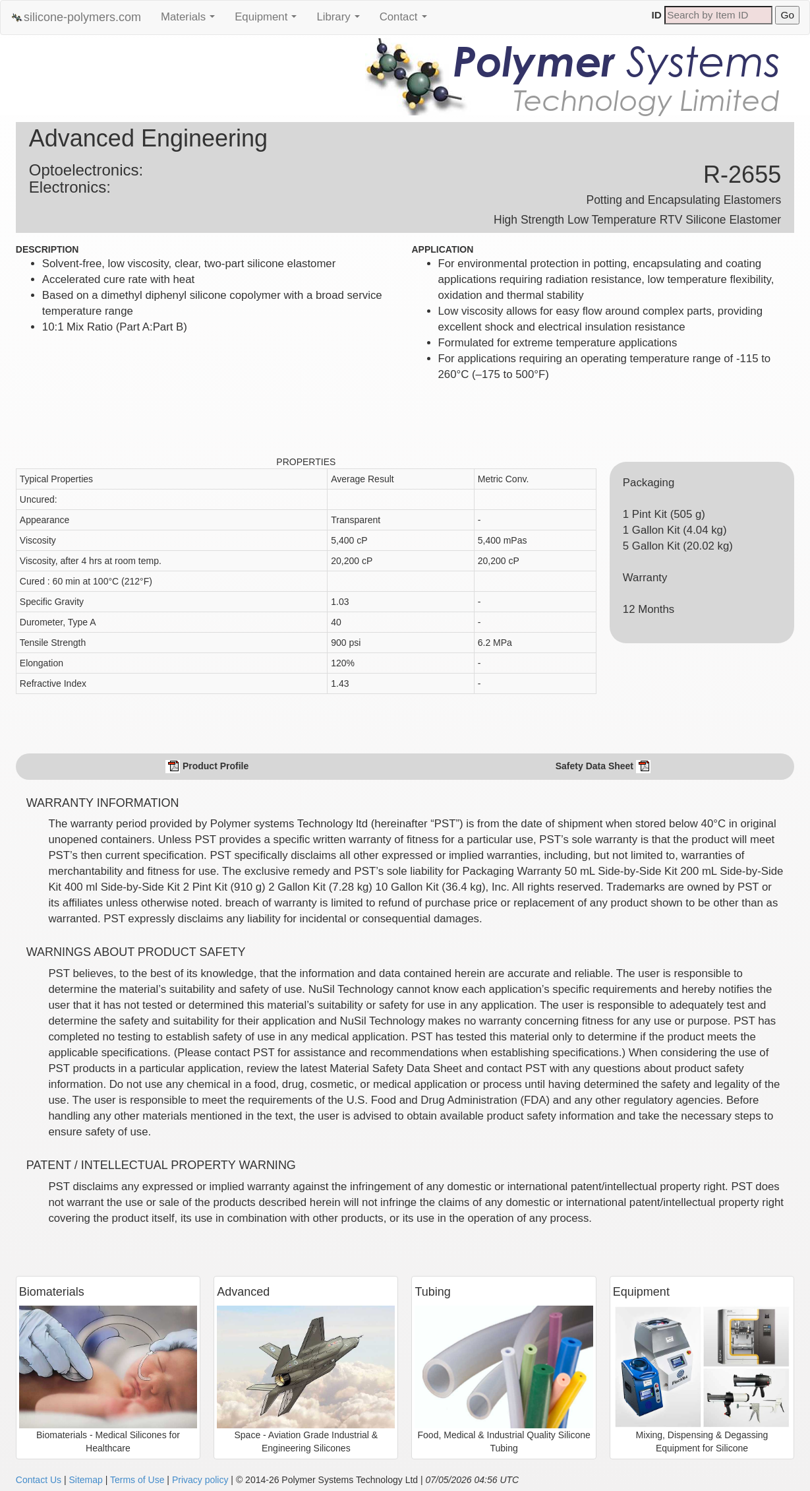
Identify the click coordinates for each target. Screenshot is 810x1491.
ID (657, 14)
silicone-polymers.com (76, 17)
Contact (407, 20)
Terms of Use (137, 1480)
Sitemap (85, 1480)
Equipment (269, 20)
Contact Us (38, 1480)
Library (341, 20)
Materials (191, 20)
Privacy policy (200, 1480)
